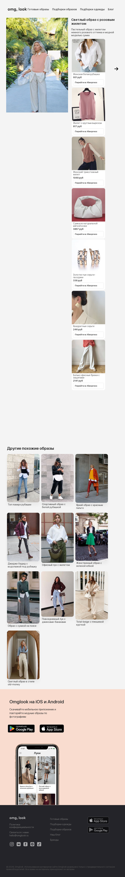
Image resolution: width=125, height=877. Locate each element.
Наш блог (55, 834)
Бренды (54, 840)
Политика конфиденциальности (21, 825)
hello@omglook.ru (18, 835)
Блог (111, 9)
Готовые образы (38, 9)
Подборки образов (64, 9)
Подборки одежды (92, 9)
